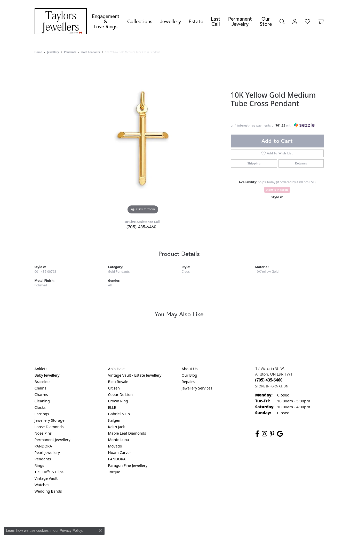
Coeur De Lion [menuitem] (120, 394)
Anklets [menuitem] (41, 368)
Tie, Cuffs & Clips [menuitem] (49, 471)
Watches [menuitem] (42, 484)
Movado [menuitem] (115, 446)
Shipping (253, 163)
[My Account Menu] (294, 21)
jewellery (53, 52)
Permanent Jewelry (240, 21)
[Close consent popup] (100, 530)
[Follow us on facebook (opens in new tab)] (257, 434)
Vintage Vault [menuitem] (46, 478)
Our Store (266, 21)
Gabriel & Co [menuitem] (119, 413)
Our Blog (189, 375)
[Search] (282, 21)
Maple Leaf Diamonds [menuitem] (127, 433)
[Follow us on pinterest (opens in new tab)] (272, 434)
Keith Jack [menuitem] (116, 426)
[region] (143, 138)
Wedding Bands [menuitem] (48, 491)
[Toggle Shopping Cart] (321, 21)
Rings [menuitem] (39, 465)
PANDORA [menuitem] (43, 446)
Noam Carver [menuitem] (119, 452)
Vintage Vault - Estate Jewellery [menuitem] (135, 375)
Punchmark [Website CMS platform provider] (188, 528)
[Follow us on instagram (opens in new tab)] (264, 434)
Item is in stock (277, 190)
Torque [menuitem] (114, 471)
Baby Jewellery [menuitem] (47, 375)
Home (38, 52)
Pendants (70, 52)
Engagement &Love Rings (106, 21)
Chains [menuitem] (40, 388)
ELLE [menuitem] (112, 407)
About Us (190, 368)
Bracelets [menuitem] (43, 381)
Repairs (188, 381)
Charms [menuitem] (41, 394)
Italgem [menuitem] (115, 420)
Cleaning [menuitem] (42, 401)
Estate (196, 21)
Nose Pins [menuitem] (43, 433)
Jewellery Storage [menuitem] (50, 420)
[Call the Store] (269, 380)
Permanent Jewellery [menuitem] (52, 439)
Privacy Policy (153, 512)
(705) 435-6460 (141, 226)
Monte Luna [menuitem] (118, 439)
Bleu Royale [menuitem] (118, 381)
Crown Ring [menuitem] (118, 401)
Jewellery (170, 21)
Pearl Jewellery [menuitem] (47, 452)
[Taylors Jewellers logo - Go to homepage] (62, 21)
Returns (301, 163)
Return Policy (127, 512)
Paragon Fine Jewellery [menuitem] (128, 465)
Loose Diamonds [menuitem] (49, 426)
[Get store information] (272, 386)
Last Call (215, 21)
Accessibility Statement (222, 512)
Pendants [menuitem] (43, 459)
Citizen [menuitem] (114, 388)
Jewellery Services (197, 388)
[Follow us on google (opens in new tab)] (280, 434)
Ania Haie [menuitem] (116, 368)
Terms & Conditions (184, 512)
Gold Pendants (90, 52)
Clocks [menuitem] (40, 407)
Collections (139, 21)
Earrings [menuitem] (42, 413)
